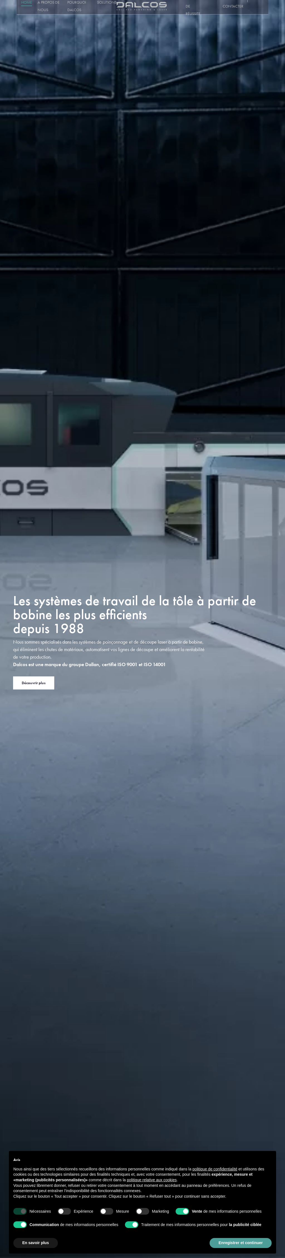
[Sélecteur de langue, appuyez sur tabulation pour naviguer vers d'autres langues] (260, 7)
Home (22, 7)
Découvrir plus (34, 682)
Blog (217, 7)
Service (174, 7)
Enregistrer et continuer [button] (240, 1242)
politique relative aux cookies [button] (152, 1180)
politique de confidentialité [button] (215, 1169)
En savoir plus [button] (35, 1242)
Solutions (107, 7)
